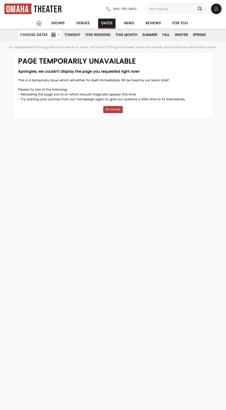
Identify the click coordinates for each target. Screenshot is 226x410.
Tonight (72, 34)
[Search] (201, 9)
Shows (57, 23)
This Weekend (98, 34)
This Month (126, 34)
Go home (113, 109)
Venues (83, 23)
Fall (166, 34)
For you (180, 23)
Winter (181, 34)
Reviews (153, 23)
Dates (106, 23)
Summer (150, 34)
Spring (199, 34)
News (129, 23)
